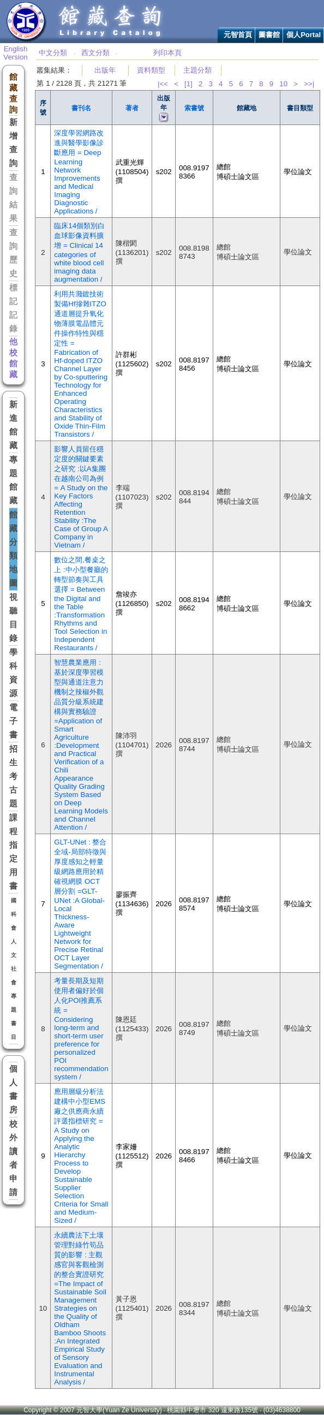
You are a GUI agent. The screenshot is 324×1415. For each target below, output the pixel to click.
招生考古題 (13, 776)
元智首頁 (238, 35)
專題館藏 (13, 480)
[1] (188, 84)
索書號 (194, 108)
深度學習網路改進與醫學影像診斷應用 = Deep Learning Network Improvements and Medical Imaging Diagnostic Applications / (79, 172)
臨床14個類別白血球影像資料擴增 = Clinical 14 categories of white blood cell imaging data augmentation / (79, 252)
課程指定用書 (13, 851)
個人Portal (303, 35)
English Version (15, 53)
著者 (132, 108)
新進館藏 (13, 425)
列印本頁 (167, 53)
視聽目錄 (13, 618)
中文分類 (53, 53)
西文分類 (95, 53)
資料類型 (151, 70)
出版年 (105, 70)
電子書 (13, 721)
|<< (163, 84)
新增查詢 (13, 143)
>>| (309, 84)
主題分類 (197, 70)
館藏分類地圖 (13, 548)
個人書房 (13, 1089)
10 (283, 84)
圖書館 (269, 35)
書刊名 (81, 108)
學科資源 (13, 673)
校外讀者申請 (13, 1158)
